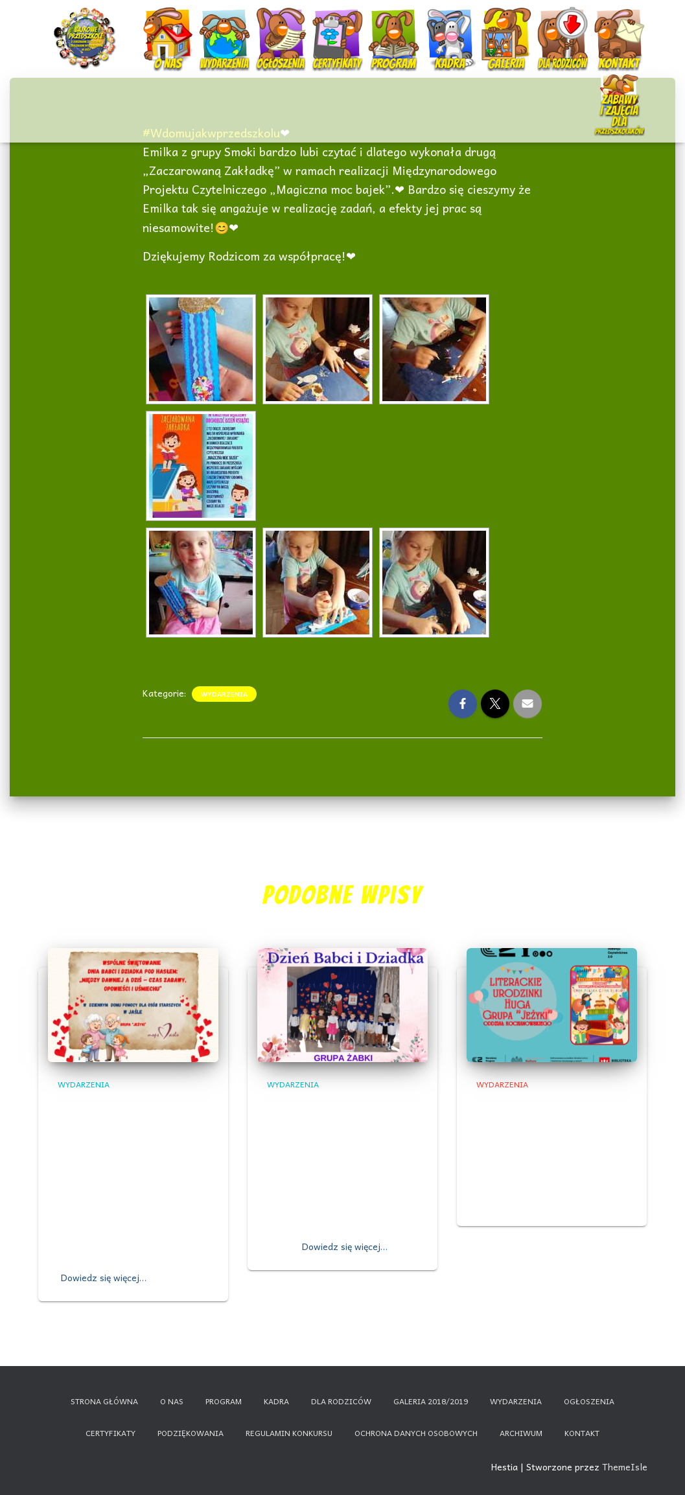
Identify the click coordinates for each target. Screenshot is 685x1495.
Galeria (507, 27)
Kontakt (620, 27)
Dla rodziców (564, 27)
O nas (169, 27)
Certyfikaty (338, 27)
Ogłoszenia (280, 22)
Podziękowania (190, 1432)
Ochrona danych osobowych (416, 1432)
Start (86, 27)
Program (394, 27)
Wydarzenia (224, 22)
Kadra (451, 27)
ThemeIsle (624, 1466)
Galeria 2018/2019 (430, 1401)
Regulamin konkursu (289, 1432)
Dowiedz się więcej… (103, 1277)
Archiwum (521, 1432)
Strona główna (104, 1401)
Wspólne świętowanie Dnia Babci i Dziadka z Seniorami (128, 1121)
